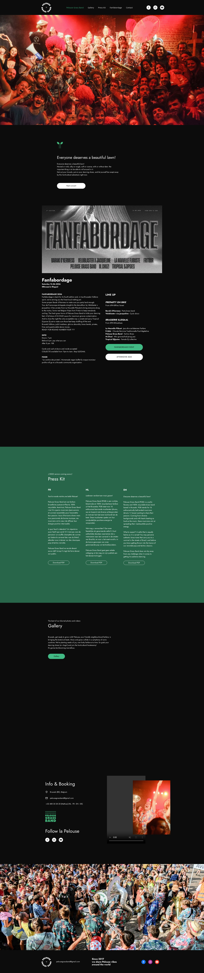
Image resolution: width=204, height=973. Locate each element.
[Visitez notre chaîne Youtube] (162, 7)
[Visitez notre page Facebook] (148, 7)
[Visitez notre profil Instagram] (155, 7)
